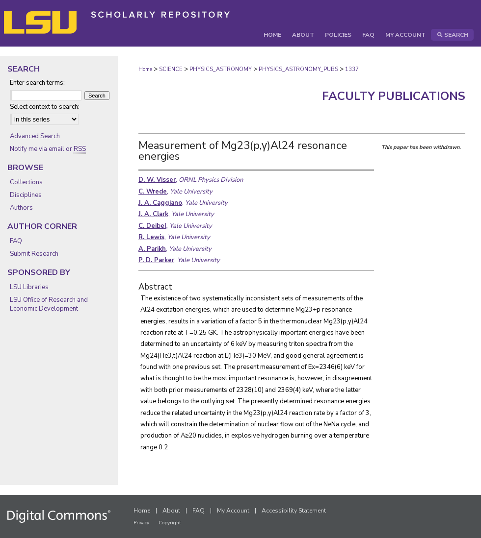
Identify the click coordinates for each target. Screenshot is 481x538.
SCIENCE (171, 69)
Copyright (170, 522)
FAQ (16, 241)
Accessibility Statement (294, 510)
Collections (26, 182)
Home (145, 69)
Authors (21, 207)
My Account (233, 510)
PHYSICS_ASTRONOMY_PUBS (298, 69)
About (171, 510)
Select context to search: (45, 106)
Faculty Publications (393, 96)
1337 (352, 69)
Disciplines (26, 195)
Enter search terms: (37, 82)
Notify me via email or (48, 149)
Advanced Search (35, 136)
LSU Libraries (29, 287)
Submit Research (34, 253)
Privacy (141, 522)
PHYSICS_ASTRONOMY (220, 69)
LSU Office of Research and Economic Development (49, 304)
